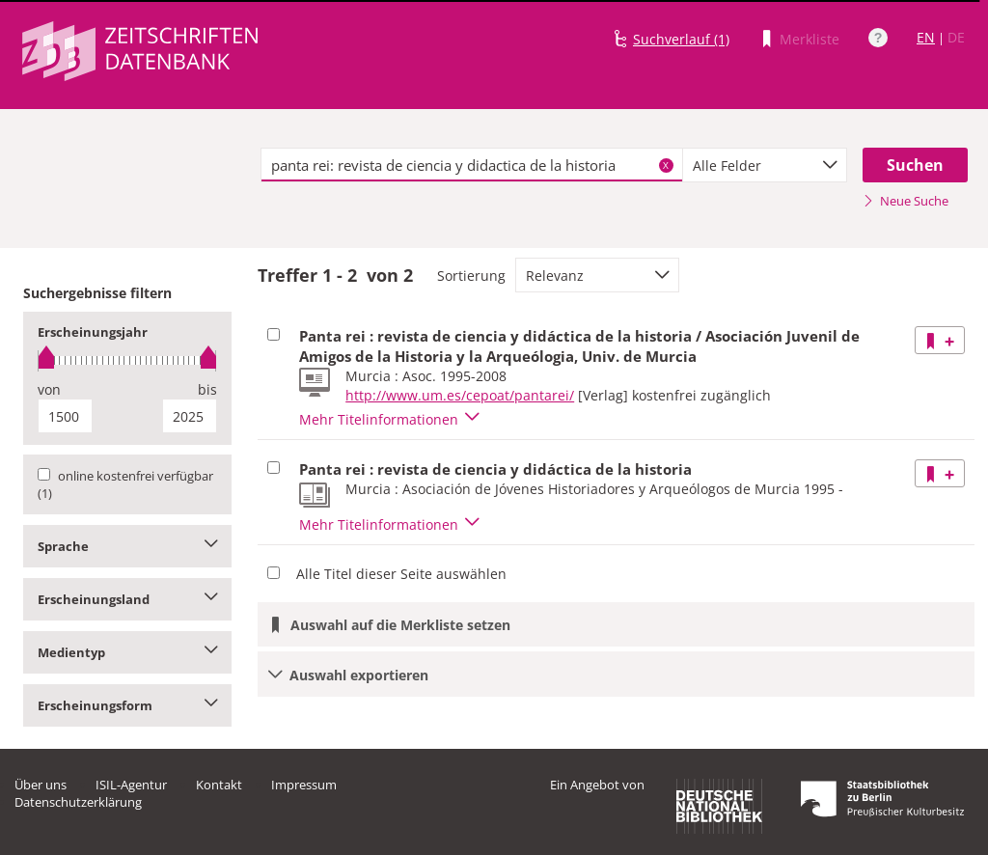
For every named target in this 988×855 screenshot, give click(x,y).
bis (207, 389)
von (49, 389)
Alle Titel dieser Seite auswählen (401, 574)
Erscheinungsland (127, 599)
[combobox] (764, 165)
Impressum (304, 784)
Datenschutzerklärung (78, 802)
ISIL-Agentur (131, 784)
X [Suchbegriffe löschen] (666, 165)
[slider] (127, 360)
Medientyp (127, 652)
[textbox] (472, 165)
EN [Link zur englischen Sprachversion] (926, 37)
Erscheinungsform (127, 705)
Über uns (40, 784)
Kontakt (219, 784)
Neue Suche (905, 200)
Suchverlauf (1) (681, 39)
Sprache (127, 546)
